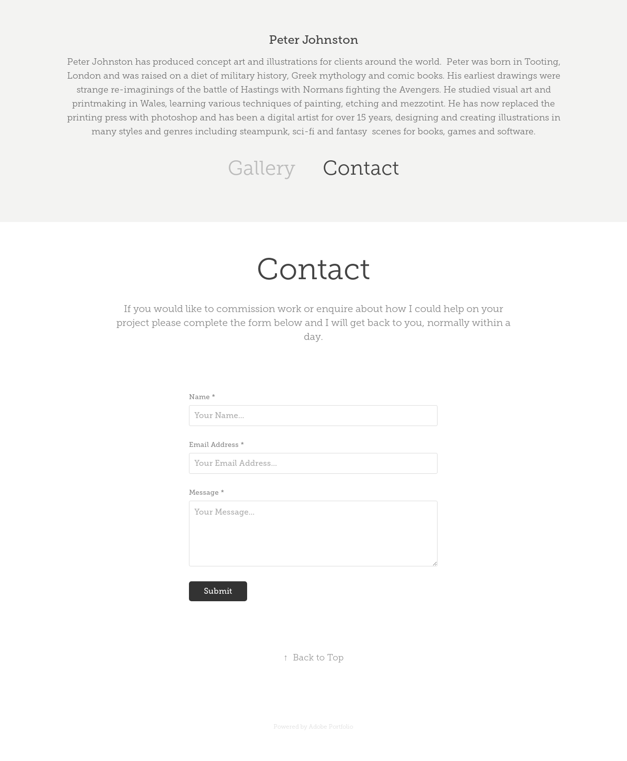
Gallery (261, 168)
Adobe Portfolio (331, 726)
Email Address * (216, 444)
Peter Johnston (313, 39)
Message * (206, 492)
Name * (202, 396)
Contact (361, 168)
